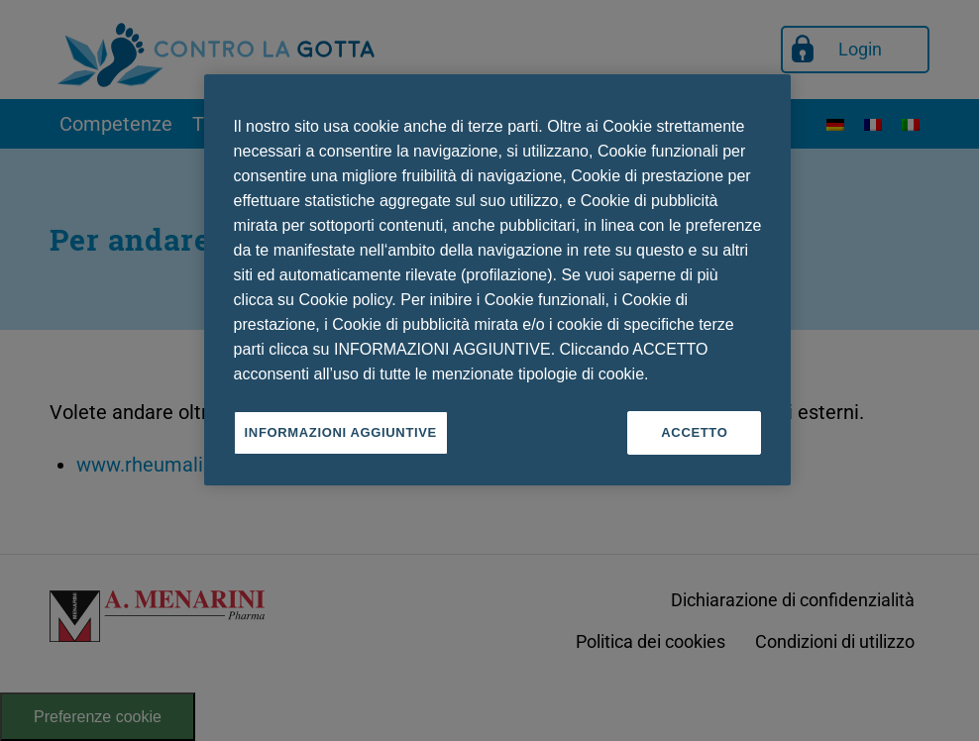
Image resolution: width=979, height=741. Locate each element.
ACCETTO (694, 432)
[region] (498, 279)
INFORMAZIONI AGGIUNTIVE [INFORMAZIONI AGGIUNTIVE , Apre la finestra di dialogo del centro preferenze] (341, 432)
